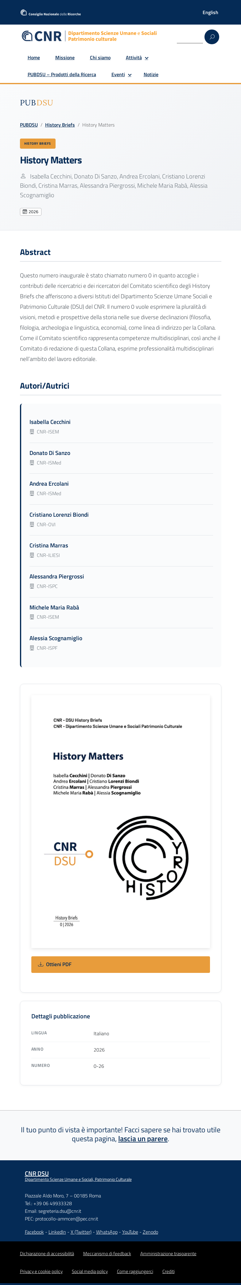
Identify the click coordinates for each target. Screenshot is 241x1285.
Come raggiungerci (135, 1273)
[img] (36, 102)
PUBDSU (29, 124)
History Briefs (60, 124)
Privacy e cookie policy (41, 1273)
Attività (134, 57)
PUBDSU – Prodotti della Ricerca (62, 74)
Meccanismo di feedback (107, 1255)
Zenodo (150, 1234)
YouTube (130, 1234)
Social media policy (90, 1273)
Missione (65, 57)
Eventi (118, 74)
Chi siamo (100, 57)
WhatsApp (107, 1234)
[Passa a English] (210, 12)
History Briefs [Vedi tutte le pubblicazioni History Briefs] (40, 144)
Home (34, 57)
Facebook (34, 1234)
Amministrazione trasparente (168, 1255)
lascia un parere (143, 1140)
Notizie (151, 74)
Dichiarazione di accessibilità (47, 1255)
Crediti (168, 1273)
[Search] (190, 36)
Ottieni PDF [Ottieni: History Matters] (55, 966)
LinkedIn (57, 1234)
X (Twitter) (81, 1234)
